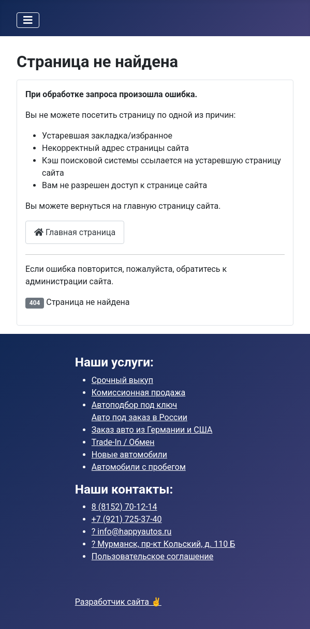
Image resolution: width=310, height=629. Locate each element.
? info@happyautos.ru (132, 531)
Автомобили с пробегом (139, 467)
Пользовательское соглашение (153, 556)
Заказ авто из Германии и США (152, 430)
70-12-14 (124, 507)
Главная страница (74, 232)
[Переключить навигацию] (28, 20)
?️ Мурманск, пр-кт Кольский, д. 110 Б (163, 544)
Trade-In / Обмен (123, 442)
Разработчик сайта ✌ (118, 602)
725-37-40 (127, 519)
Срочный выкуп (122, 380)
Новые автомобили (129, 454)
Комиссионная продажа (138, 392)
